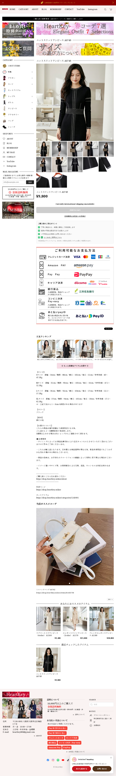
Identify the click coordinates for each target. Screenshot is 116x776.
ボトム (10, 102)
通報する (110, 599)
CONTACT (69, 9)
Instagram (92, 9)
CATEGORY (23, 9)
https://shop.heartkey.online (48, 489)
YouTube (81, 9)
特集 (10, 72)
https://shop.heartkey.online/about (51, 479)
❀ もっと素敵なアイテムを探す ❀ (75, 366)
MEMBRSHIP (55, 9)
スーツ (10, 84)
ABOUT (35, 9)
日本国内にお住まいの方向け (75, 216)
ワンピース (12, 108)
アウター (11, 78)
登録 (30, 182)
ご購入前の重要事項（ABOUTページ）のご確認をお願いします (58, 19)
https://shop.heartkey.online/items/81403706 (55, 593)
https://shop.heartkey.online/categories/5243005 (57, 497)
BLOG (44, 9)
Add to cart (75, 210)
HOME (12, 9)
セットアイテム (14, 90)
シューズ (11, 127)
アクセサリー (13, 115)
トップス (11, 96)
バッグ (10, 121)
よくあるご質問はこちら (51, 237)
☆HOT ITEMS (14, 66)
